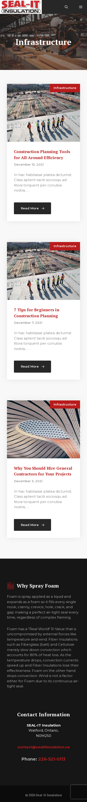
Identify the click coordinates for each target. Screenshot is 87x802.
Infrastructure (65, 88)
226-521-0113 (51, 759)
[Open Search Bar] (66, 7)
